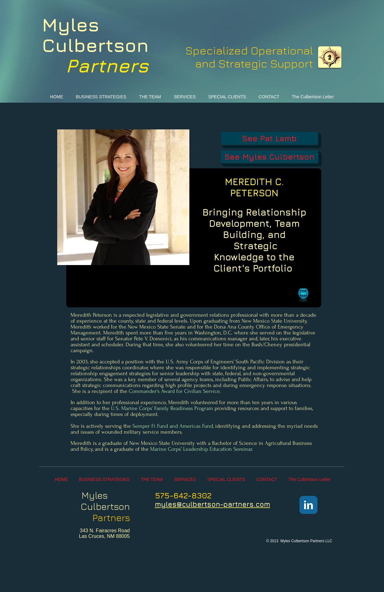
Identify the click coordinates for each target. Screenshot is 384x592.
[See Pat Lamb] (269, 138)
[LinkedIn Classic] (308, 505)
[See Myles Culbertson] (269, 157)
